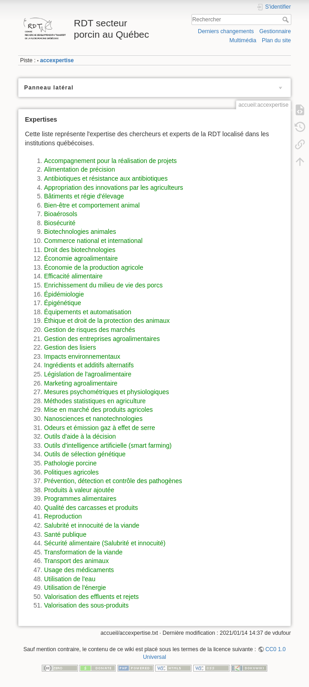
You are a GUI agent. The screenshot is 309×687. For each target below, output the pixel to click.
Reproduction (63, 516)
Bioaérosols (60, 213)
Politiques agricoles (71, 472)
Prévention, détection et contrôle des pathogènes (113, 480)
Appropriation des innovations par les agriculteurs (113, 187)
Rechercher (286, 19)
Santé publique (65, 534)
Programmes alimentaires (80, 498)
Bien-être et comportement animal (92, 205)
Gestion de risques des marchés (89, 329)
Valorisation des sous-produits (86, 605)
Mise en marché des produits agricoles (98, 409)
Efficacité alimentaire (73, 276)
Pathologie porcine (70, 463)
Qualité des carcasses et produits (91, 507)
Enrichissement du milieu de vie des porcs (103, 285)
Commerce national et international (93, 240)
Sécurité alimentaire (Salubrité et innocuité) (105, 543)
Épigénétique (62, 302)
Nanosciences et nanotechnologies (93, 418)
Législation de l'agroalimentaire (88, 374)
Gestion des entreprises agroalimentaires (102, 338)
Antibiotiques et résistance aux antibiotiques (105, 178)
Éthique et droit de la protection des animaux (107, 320)
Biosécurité (59, 223)
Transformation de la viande (83, 552)
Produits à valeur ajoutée (79, 490)
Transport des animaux (76, 560)
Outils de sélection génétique (85, 454)
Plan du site (276, 40)
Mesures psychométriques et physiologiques (106, 391)
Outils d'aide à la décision (80, 436)
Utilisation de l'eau (69, 579)
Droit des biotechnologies (79, 249)
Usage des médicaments (79, 569)
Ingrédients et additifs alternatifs (89, 365)
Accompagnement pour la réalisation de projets (110, 160)
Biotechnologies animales (80, 231)
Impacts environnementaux (82, 356)
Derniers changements (226, 31)
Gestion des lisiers (70, 347)
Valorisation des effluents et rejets (91, 596)
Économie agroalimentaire (81, 258)
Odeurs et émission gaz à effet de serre (99, 427)
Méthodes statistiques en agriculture (95, 401)
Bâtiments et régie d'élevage (84, 196)
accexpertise (57, 60)
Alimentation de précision (79, 169)
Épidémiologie (64, 294)
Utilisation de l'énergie (75, 587)
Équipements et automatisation (87, 312)
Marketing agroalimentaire (81, 383)
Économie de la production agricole (93, 267)
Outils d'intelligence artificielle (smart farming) (108, 445)
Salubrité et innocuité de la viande (91, 525)
